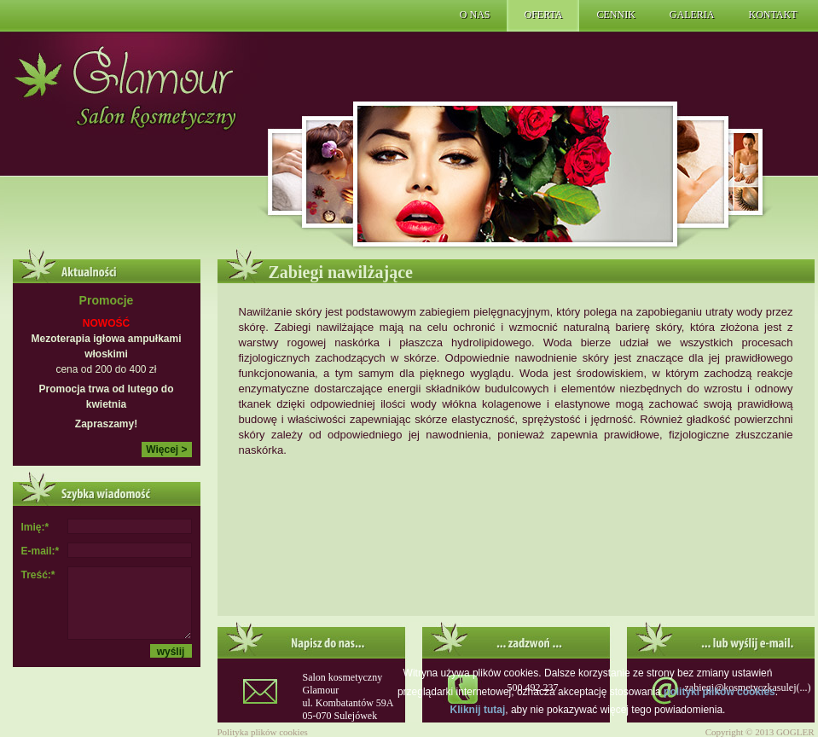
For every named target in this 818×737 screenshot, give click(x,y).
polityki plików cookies (719, 692)
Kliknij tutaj (478, 710)
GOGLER (795, 732)
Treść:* (38, 575)
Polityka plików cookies (263, 732)
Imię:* (35, 527)
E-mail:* (40, 551)
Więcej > (166, 450)
